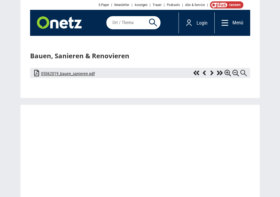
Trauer (157, 5)
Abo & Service (195, 5)
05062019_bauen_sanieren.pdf (68, 73)
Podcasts (173, 5)
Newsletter (121, 5)
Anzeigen (141, 5)
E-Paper (104, 5)
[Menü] (223, 22)
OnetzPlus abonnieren (225, 5)
